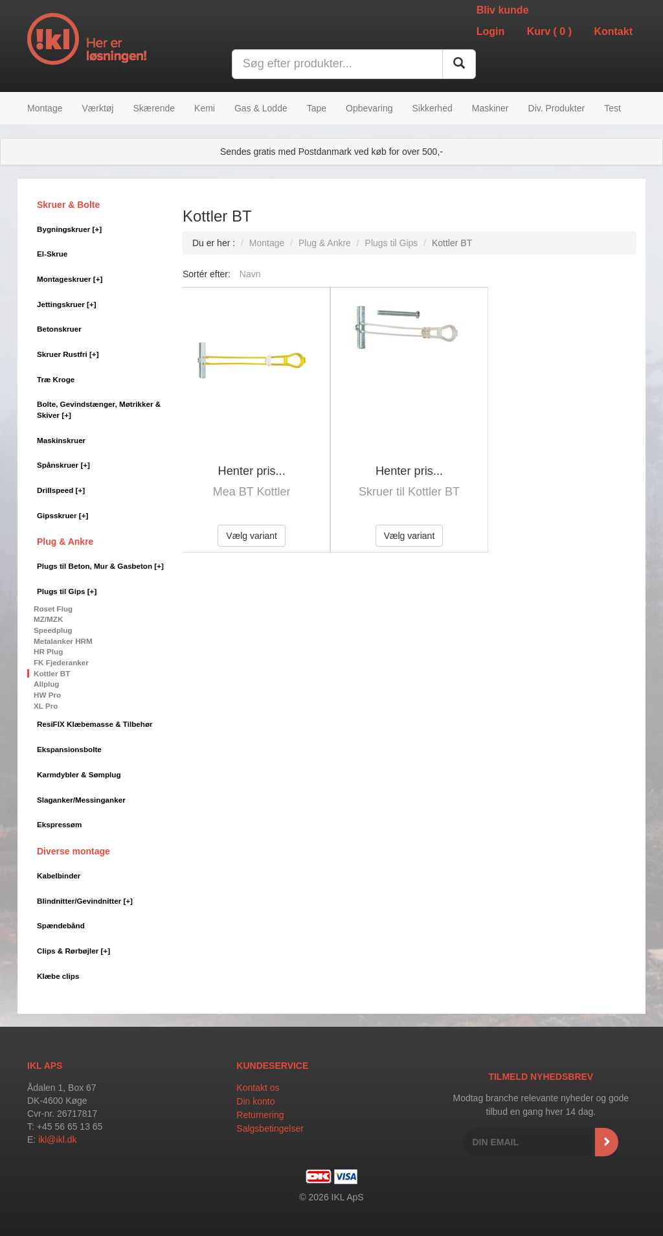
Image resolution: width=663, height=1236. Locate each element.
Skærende (154, 108)
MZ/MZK (48, 619)
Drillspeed (61, 490)
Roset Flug (53, 608)
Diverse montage (73, 851)
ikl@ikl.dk (57, 1139)
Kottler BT (52, 673)
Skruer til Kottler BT (409, 491)
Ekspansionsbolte (69, 749)
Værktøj (97, 108)
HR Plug (48, 651)
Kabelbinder (58, 875)
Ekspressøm (59, 824)
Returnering (260, 1115)
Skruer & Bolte (68, 205)
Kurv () (549, 31)
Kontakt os (257, 1087)
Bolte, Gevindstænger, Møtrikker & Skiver (99, 409)
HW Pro (47, 695)
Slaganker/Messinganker (81, 799)
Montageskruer (69, 279)
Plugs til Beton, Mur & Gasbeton (100, 566)
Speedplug (53, 630)
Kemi (204, 108)
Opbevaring (369, 108)
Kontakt (613, 31)
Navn (250, 274)
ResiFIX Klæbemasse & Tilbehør (95, 724)
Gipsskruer (62, 515)
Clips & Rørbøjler (73, 950)
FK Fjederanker (61, 662)
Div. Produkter (556, 108)
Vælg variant (251, 536)
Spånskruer (63, 465)
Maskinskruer (61, 440)
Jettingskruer (66, 304)
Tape (316, 108)
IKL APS (44, 1065)
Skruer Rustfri (68, 354)
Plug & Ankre (65, 541)
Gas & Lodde (260, 108)
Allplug (47, 684)
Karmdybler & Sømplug (79, 774)
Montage (44, 108)
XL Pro (46, 706)
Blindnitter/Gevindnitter (85, 901)
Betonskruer (59, 329)
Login (491, 31)
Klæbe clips (58, 976)
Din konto (255, 1101)
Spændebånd (61, 925)
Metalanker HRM (63, 641)
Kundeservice (272, 1065)
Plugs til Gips (66, 591)
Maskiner (490, 108)
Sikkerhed (432, 108)
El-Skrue (52, 253)
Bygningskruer (69, 229)
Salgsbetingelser (270, 1128)
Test (612, 108)
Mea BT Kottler (252, 491)
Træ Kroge (55, 379)
